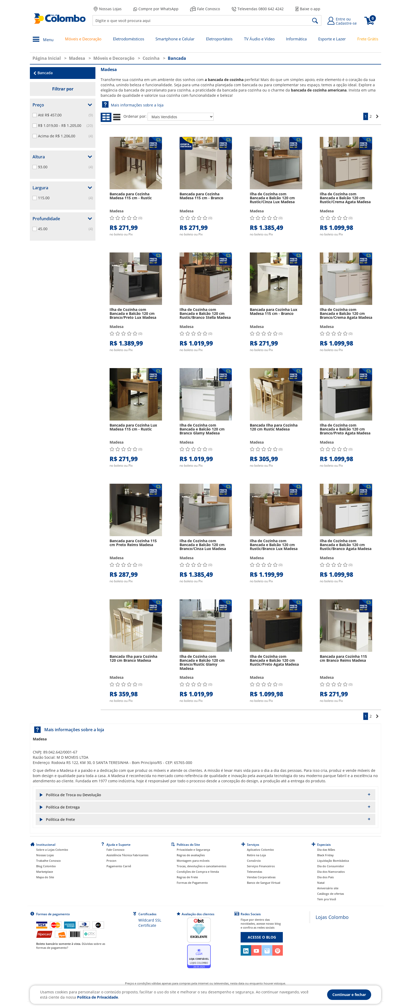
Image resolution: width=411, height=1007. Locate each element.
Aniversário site (327, 888)
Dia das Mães (326, 850)
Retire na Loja (256, 855)
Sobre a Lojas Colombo (52, 850)
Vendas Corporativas (261, 877)
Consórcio (254, 861)
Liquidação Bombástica (333, 861)
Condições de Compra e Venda (198, 872)
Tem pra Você (326, 899)
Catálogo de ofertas (330, 894)
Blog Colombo (46, 866)
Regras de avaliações (191, 855)
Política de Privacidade (97, 997)
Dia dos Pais (325, 877)
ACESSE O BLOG (262, 937)
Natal (321, 883)
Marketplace (44, 872)
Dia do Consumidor (330, 866)
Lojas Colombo (332, 917)
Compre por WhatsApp (156, 9)
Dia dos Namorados (331, 872)
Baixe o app (307, 8)
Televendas (254, 872)
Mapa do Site (45, 877)
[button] (205, 794)
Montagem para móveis (193, 861)
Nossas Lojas (108, 9)
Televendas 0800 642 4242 (258, 8)
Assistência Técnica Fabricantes (127, 855)
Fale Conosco (205, 8)
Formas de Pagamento (192, 883)
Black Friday (325, 855)
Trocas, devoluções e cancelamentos (201, 866)
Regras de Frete (187, 877)
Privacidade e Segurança (193, 850)
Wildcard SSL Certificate (149, 923)
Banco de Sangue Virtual (263, 883)
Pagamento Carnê (118, 866)
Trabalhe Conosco (48, 861)
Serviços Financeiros (261, 866)
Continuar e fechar (349, 994)
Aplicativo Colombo (260, 850)
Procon (111, 861)
